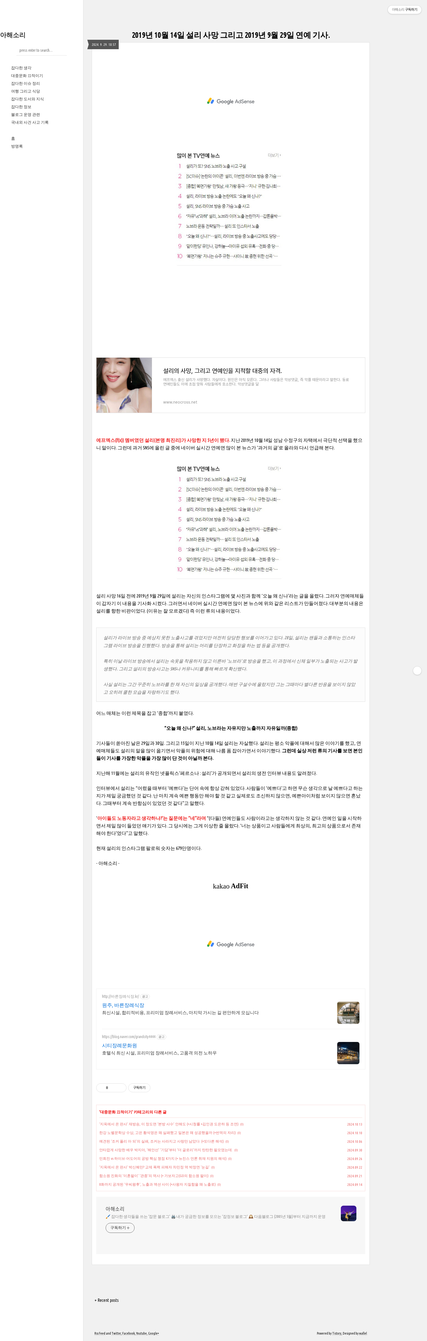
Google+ (153, 1333)
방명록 (17, 146)
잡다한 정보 (21, 107)
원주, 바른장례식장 (123, 1005)
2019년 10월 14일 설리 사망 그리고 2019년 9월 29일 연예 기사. (231, 35)
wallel (363, 1333)
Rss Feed (100, 1333)
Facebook (128, 1333)
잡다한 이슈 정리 (25, 83)
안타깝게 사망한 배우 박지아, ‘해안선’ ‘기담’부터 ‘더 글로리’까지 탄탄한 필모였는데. (166, 1150)
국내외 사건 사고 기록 (30, 122)
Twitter (116, 1333)
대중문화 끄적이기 (27, 75)
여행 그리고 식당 (25, 91)
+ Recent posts (107, 1300)
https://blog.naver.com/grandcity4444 (128, 1036)
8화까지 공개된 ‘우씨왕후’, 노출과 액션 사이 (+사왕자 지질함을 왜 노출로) (157, 1184)
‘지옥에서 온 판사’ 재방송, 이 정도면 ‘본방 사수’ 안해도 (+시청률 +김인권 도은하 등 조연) (169, 1124)
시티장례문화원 (119, 1045)
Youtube (141, 1333)
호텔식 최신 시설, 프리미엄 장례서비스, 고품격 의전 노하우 (159, 1052)
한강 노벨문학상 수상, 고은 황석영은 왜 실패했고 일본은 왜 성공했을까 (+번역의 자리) (167, 1132)
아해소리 (13, 34)
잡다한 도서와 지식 (27, 99)
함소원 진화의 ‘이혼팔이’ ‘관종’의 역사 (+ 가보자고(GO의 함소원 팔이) (153, 1176)
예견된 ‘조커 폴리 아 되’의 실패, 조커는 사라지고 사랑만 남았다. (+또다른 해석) (161, 1141)
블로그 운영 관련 (25, 114)
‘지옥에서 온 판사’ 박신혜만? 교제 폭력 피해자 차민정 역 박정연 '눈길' (154, 1167)
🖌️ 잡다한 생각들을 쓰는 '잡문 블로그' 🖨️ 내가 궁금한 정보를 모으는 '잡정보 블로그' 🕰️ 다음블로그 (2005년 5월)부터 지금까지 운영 (216, 1216)
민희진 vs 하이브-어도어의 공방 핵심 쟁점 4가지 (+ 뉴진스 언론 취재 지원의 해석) (163, 1158)
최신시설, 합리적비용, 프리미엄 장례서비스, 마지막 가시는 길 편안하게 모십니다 (180, 1012)
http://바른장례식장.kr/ (120, 996)
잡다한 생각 (21, 68)
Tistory (336, 1333)
